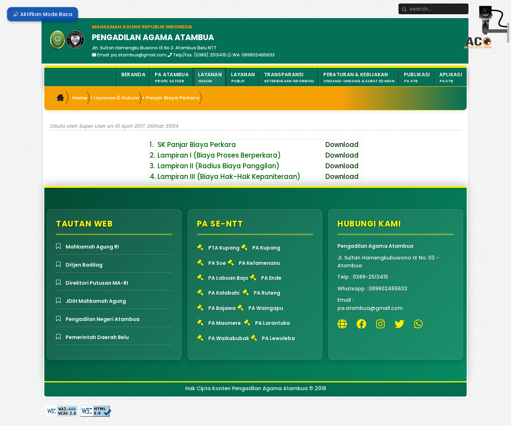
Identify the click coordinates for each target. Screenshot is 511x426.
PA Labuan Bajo (228, 278)
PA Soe (217, 263)
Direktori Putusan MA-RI (97, 282)
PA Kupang (266, 247)
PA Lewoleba (278, 338)
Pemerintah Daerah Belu (97, 337)
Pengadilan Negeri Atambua (102, 319)
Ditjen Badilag (84, 264)
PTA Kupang (224, 247)
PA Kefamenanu (259, 263)
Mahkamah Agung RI (92, 246)
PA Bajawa (222, 308)
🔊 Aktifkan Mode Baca (42, 14)
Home (79, 97)
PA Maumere (224, 323)
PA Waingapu (265, 308)
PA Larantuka (272, 323)
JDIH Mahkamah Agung (96, 301)
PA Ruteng (267, 292)
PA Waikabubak (228, 338)
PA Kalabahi (224, 292)
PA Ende (271, 278)
